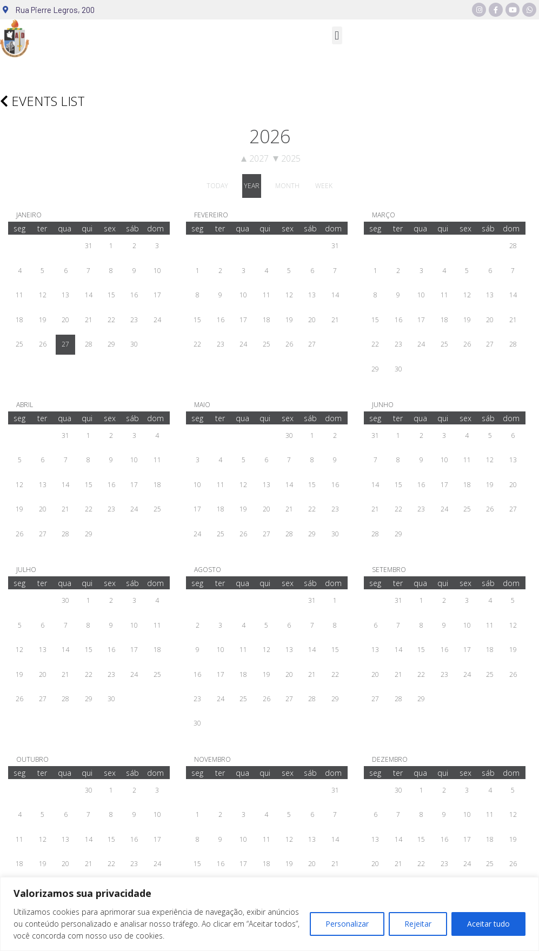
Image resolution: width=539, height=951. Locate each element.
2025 (287, 158)
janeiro (29, 215)
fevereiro (211, 215)
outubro (32, 759)
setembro (389, 569)
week (323, 185)
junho (383, 404)
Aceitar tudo (488, 924)
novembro (212, 759)
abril (24, 404)
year (251, 185)
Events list (42, 101)
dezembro (390, 759)
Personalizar (347, 924)
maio (202, 404)
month (287, 185)
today (217, 185)
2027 (255, 158)
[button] (337, 35)
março (383, 215)
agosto (207, 569)
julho (26, 569)
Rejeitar (417, 924)
